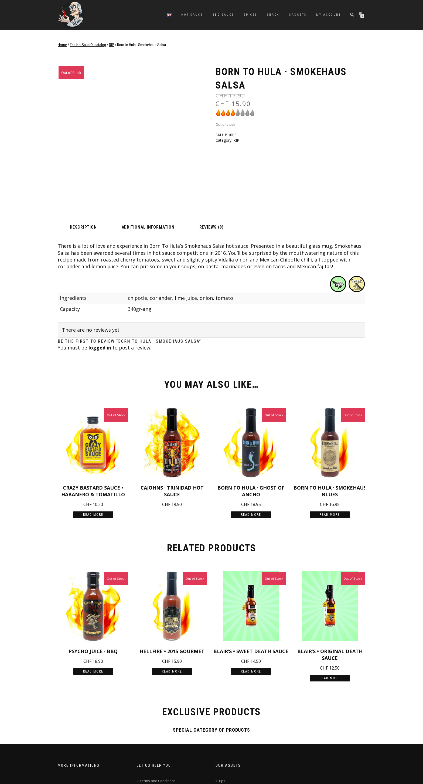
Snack (273, 14)
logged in (99, 292)
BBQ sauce (223, 14)
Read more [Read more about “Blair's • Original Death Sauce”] (330, 623)
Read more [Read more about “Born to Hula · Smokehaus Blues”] (330, 459)
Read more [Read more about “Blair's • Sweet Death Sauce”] (251, 616)
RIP (111, 45)
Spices (250, 14)
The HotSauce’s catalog (88, 45)
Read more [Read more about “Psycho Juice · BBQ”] (93, 616)
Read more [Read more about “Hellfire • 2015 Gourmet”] (172, 616)
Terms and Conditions (158, 725)
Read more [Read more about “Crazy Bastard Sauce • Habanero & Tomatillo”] (93, 459)
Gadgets (297, 14)
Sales (223, 733)
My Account (328, 14)
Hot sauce (192, 14)
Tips (222, 725)
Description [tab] (90, 171)
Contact (146, 733)
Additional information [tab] (169, 171)
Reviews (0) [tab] (248, 171)
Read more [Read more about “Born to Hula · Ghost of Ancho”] (251, 459)
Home (62, 45)
